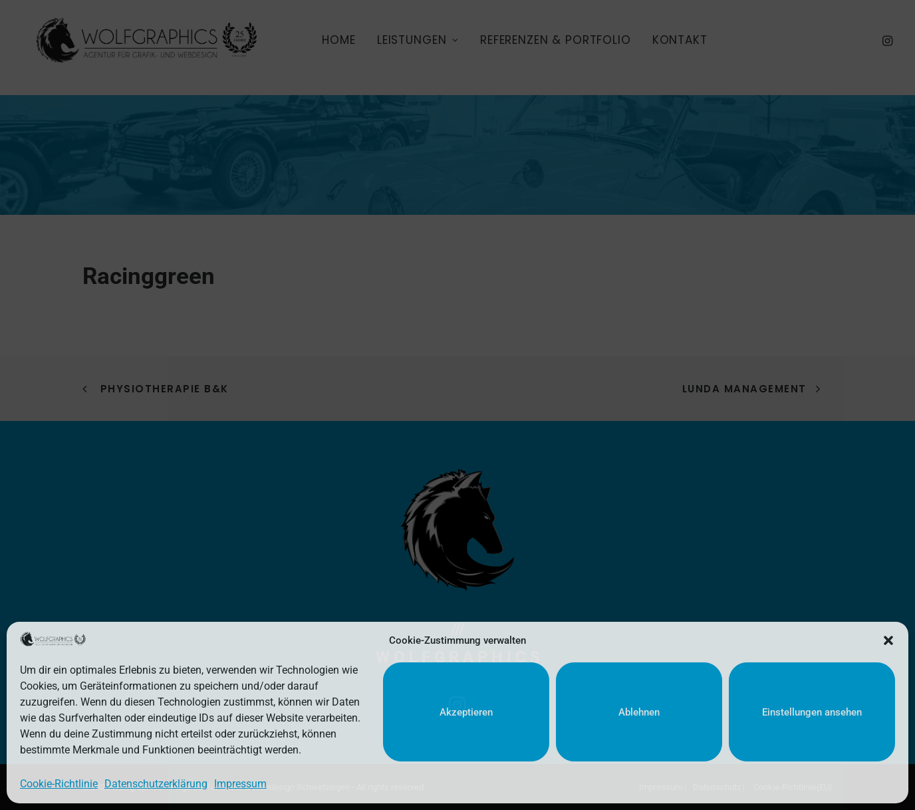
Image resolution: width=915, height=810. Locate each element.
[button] (888, 640)
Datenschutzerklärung (155, 783)
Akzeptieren (466, 712)
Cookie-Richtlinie (59, 783)
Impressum (240, 783)
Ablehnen (639, 712)
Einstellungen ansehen (812, 712)
